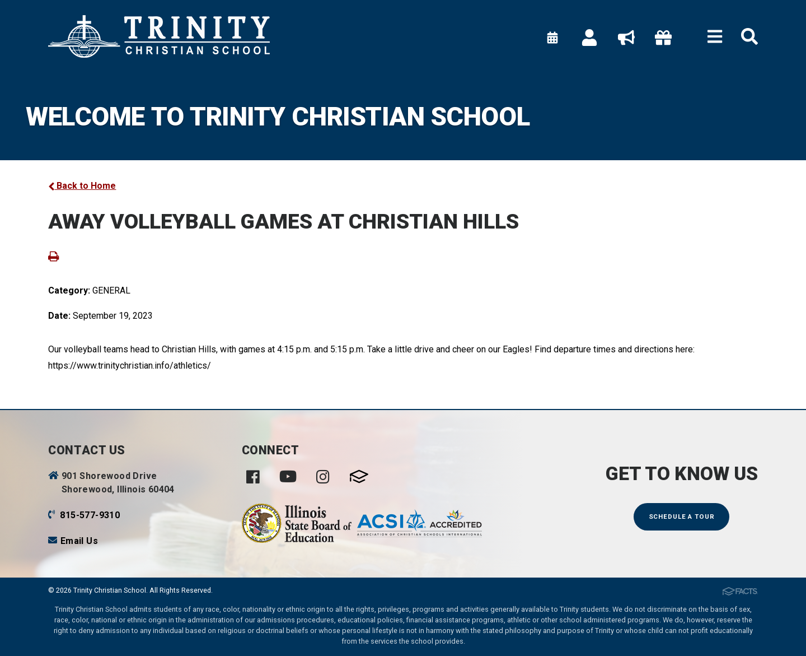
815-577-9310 (90, 515)
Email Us (79, 541)
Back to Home (82, 185)
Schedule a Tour (682, 516)
